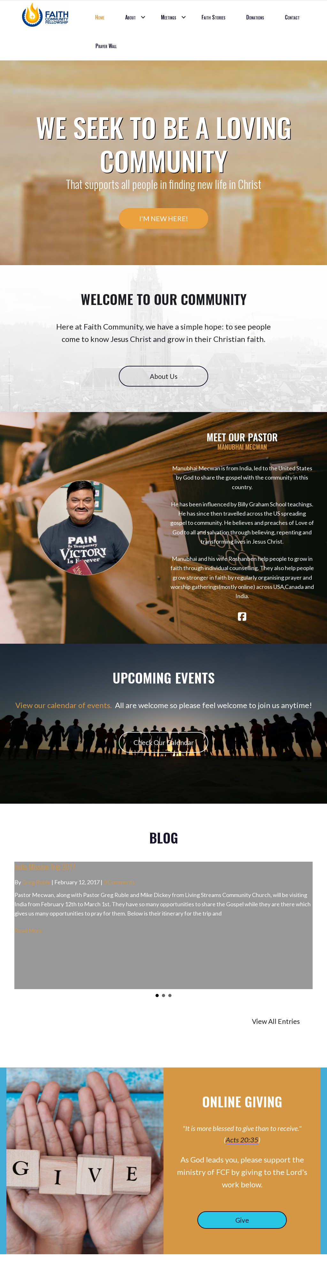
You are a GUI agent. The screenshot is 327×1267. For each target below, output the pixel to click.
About (130, 17)
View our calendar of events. (63, 705)
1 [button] (157, 995)
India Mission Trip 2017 (44, 866)
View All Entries (276, 1021)
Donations (255, 17)
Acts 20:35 (242, 1139)
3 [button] (169, 995)
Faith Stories (213, 17)
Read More (28, 930)
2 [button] (163, 995)
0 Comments (119, 882)
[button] (143, 17)
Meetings (168, 17)
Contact (292, 17)
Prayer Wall (106, 46)
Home (99, 17)
